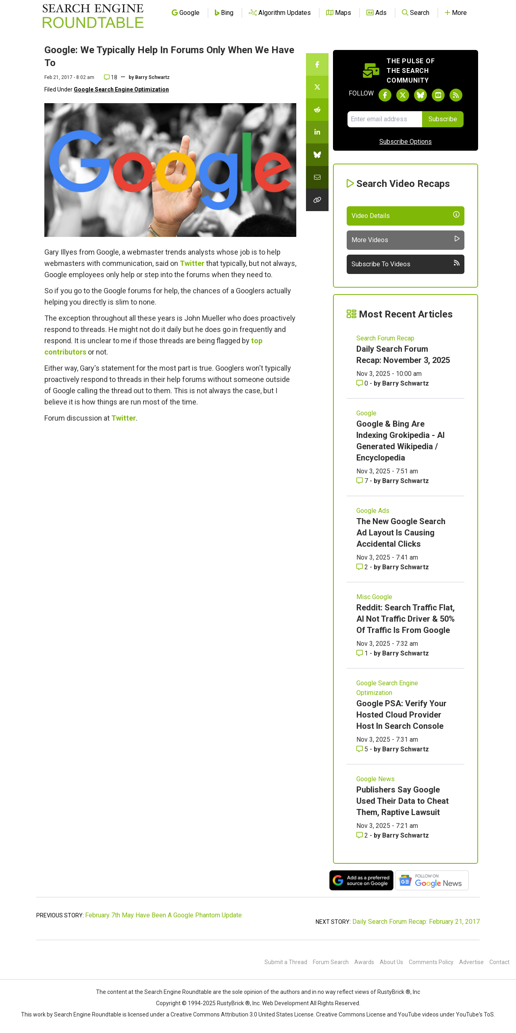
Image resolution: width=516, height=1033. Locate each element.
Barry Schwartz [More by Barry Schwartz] (405, 383)
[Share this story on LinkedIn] (317, 132)
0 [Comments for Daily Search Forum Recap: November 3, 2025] (363, 383)
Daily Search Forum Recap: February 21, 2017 (416, 921)
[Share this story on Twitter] (317, 87)
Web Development (285, 1003)
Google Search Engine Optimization (121, 89)
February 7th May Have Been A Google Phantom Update (163, 915)
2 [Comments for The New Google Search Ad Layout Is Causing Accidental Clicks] (363, 567)
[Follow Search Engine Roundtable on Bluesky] (420, 95)
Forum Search (331, 962)
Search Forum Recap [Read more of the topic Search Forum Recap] (385, 338)
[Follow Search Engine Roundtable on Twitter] (402, 95)
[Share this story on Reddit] (317, 109)
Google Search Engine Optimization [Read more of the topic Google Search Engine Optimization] (387, 688)
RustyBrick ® (233, 1003)
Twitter (192, 263)
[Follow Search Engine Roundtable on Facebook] (385, 95)
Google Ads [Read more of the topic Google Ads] (372, 510)
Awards (364, 962)
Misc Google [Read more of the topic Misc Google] (374, 597)
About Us (391, 962)
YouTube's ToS (475, 1014)
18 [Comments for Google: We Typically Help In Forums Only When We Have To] (110, 77)
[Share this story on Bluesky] (317, 154)
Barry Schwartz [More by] (152, 77)
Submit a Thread (285, 962)
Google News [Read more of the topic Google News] (375, 779)
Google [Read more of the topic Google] (366, 413)
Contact (499, 962)
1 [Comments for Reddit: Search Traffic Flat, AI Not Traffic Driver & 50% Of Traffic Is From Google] (363, 653)
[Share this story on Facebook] (317, 64)
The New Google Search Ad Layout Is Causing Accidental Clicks (400, 532)
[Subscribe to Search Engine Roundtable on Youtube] (438, 95)
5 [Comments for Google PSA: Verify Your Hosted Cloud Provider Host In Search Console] (363, 749)
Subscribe (443, 119)
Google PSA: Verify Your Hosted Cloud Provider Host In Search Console (401, 715)
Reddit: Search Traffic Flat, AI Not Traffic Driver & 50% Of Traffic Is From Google (405, 619)
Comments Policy (431, 962)
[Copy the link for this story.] (317, 200)
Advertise (471, 962)
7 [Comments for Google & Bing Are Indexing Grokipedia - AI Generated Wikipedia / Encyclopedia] (363, 481)
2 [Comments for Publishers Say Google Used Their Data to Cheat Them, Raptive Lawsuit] (363, 835)
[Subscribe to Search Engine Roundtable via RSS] (455, 95)
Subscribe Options (405, 141)
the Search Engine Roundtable (174, 992)
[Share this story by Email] (317, 177)
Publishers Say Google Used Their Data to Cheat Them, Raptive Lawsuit (402, 801)
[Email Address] (384, 119)
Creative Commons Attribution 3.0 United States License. (243, 1014)
